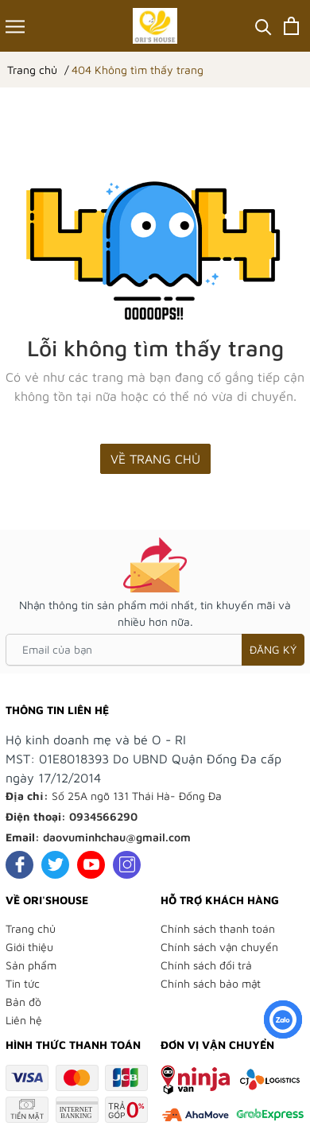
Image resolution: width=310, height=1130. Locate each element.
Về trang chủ (155, 459)
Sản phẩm (31, 965)
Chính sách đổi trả (206, 965)
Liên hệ (24, 1020)
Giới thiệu (29, 946)
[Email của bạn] (155, 650)
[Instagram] (127, 865)
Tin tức (23, 983)
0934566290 (103, 816)
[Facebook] (19, 865)
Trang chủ (31, 928)
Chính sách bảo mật (211, 983)
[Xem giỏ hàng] (291, 26)
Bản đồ (23, 1001)
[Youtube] (91, 865)
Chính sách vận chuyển (219, 946)
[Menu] (15, 25)
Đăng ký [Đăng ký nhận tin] (273, 649)
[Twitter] (55, 865)
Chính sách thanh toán (218, 928)
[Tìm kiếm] (263, 25)
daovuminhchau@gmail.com (117, 837)
